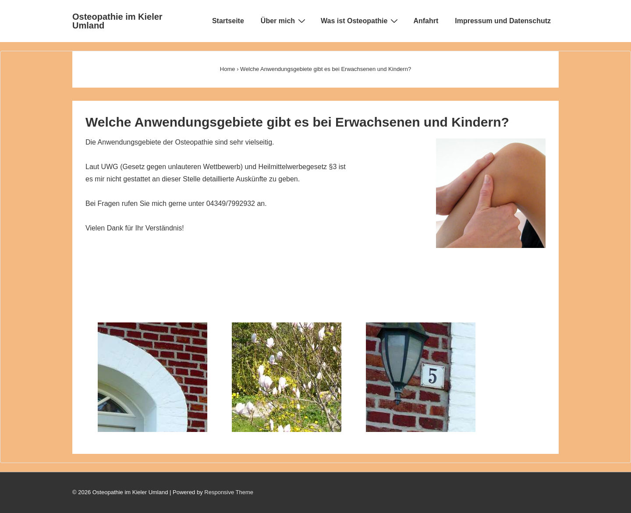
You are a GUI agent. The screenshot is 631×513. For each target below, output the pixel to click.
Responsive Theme (228, 492)
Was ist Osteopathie (360, 20)
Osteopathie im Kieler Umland (117, 21)
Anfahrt (425, 21)
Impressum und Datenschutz (503, 21)
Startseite (228, 21)
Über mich (284, 20)
